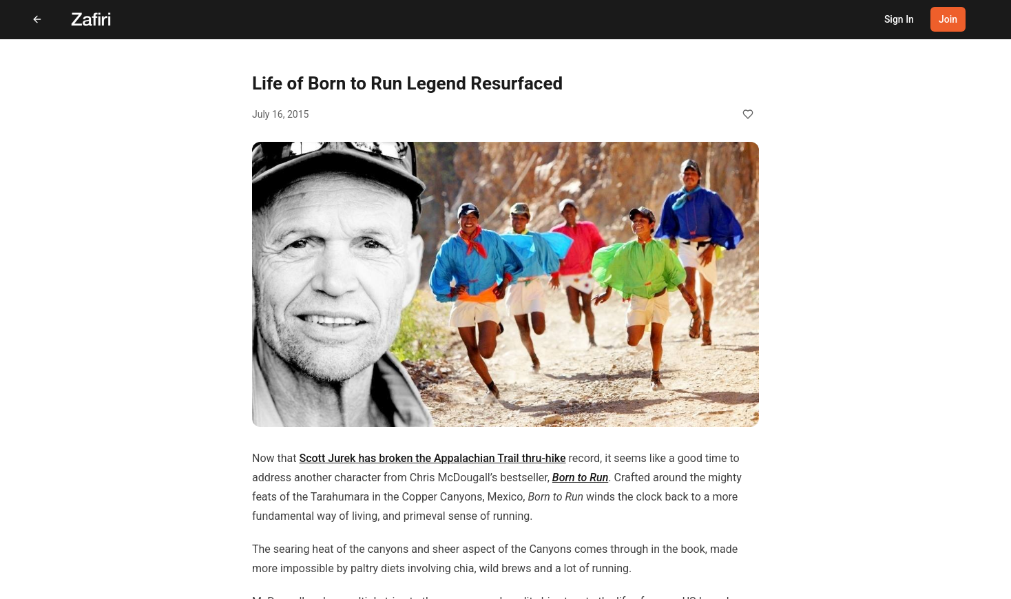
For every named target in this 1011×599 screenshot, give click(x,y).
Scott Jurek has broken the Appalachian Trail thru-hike (432, 458)
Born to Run (580, 477)
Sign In (899, 19)
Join (948, 19)
